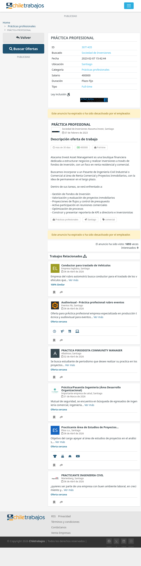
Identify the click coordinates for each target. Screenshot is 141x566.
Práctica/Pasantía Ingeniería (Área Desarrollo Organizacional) (91, 389)
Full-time (87, 86)
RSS (53, 516)
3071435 (87, 47)
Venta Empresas (60, 533)
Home (6, 22)
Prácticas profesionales (22, 26)
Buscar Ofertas (23, 49)
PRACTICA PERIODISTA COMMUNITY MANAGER (91, 350)
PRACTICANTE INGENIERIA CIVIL (82, 475)
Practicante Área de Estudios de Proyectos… (90, 427)
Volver (23, 37)
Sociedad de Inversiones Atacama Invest (83, 128)
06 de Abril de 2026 (72, 271)
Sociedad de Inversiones (96, 52)
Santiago (87, 64)
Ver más (73, 280)
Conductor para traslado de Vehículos (86, 265)
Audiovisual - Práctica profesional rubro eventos (92, 302)
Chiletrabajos (37, 541)
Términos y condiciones (65, 522)
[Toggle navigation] (129, 5)
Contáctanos (58, 527)
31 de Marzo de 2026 (73, 396)
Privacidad (64, 516)
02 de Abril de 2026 (72, 356)
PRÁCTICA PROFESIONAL (71, 124)
